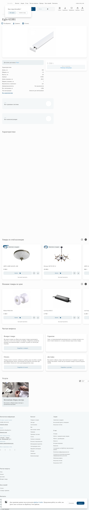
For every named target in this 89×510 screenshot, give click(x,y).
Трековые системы (36, 426)
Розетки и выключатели (37, 433)
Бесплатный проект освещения (60, 414)
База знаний (48, 3)
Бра (32, 419)
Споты (33, 428)
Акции (22, 3)
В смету (32, 27)
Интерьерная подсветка (37, 436)
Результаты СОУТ (57, 454)
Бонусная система (57, 416)
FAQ (4, 464)
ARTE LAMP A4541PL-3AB (13, 256)
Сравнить (21, 27)
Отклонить (71, 503)
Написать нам (6, 424)
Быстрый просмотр (25, 267)
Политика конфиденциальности (61, 444)
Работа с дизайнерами (58, 430)
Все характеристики (10, 98)
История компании (57, 435)
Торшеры (33, 424)
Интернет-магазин (7, 494)
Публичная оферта (57, 450)
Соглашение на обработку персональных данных (59, 441)
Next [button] (83, 230)
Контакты (55, 3)
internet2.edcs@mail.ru (8, 422)
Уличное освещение (36, 431)
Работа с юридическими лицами (61, 428)
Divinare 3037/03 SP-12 (53, 256)
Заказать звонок (7, 416)
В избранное (9, 27)
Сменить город (22, 12)
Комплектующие (35, 447)
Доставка (5, 468)
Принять (80, 503)
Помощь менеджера (64, 73)
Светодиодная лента (36, 438)
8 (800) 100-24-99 (7, 414)
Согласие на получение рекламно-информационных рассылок (61, 447)
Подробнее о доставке (64, 359)
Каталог (17, 3)
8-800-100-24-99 (80, 3)
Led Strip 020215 (51, 301)
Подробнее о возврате (24, 338)
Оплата (4, 466)
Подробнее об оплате (24, 359)
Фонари (33, 443)
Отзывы (55, 425)
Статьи (4, 480)
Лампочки (33, 445)
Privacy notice (83, 381)
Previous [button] (79, 230)
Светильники (34, 416)
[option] (44, 46)
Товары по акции (35, 412)
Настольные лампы (36, 421)
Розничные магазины (8, 491)
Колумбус (10, 3)
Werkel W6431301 (11, 301)
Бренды (42, 3)
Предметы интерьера (36, 440)
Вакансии (55, 437)
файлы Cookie (38, 502)
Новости (55, 433)
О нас (26, 3)
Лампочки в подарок (58, 412)
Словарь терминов (7, 482)
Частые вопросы (34, 3)
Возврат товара (6, 471)
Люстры (33, 414)
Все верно (12, 12)
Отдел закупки (6, 496)
